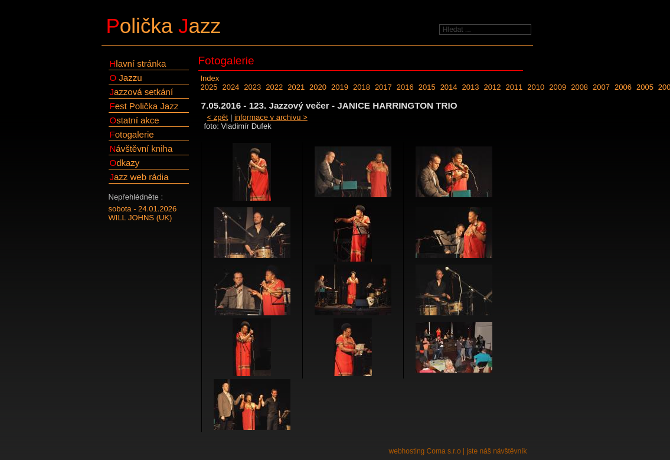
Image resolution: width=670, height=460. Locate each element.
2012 (492, 87)
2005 (644, 87)
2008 (579, 87)
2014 (448, 87)
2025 (209, 87)
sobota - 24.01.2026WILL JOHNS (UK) (143, 213)
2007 (601, 87)
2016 (405, 87)
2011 (513, 87)
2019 (339, 87)
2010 (535, 87)
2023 (252, 87)
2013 (470, 87)
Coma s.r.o (444, 451)
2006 (623, 87)
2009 (557, 87)
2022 (274, 87)
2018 (361, 87)
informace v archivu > (271, 117)
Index (210, 78)
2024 (230, 87)
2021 (296, 87)
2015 (427, 87)
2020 (317, 87)
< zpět (217, 117)
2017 (383, 87)
